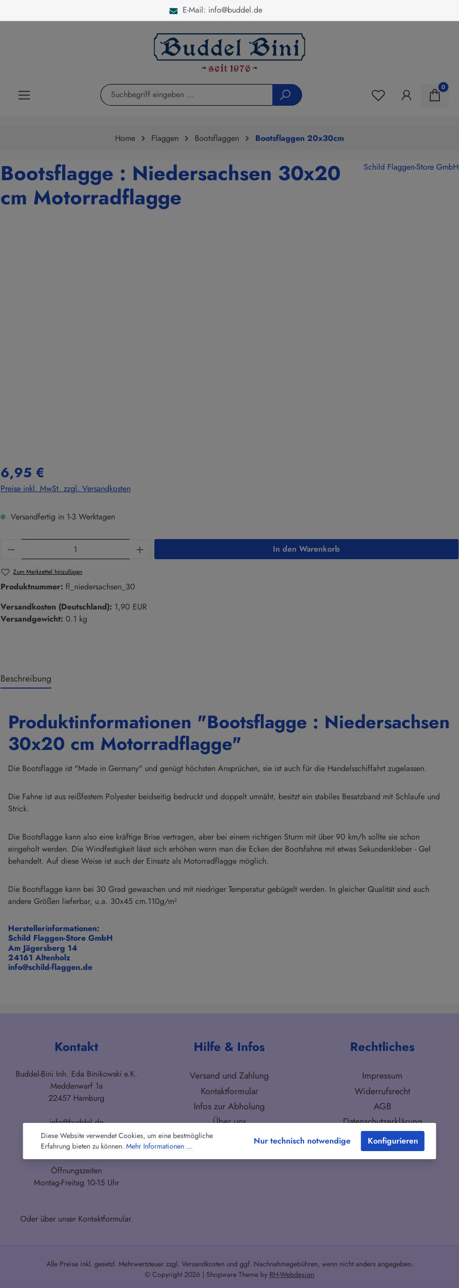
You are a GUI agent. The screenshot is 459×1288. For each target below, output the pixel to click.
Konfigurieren (393, 1141)
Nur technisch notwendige (302, 1141)
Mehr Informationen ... (159, 1146)
